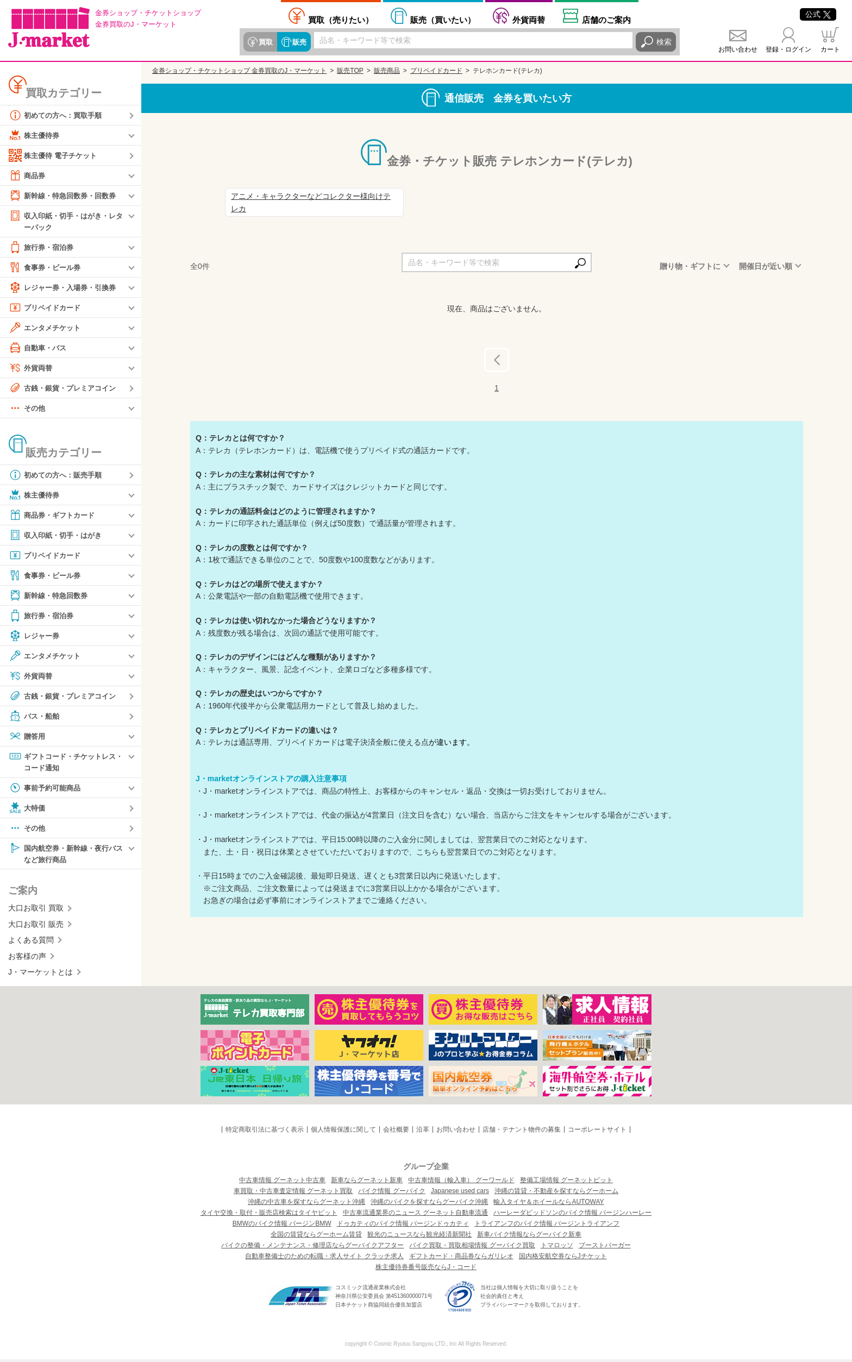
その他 (28, 408)
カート (830, 49)
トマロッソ (557, 1248)
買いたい (442, 19)
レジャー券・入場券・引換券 (66, 287)
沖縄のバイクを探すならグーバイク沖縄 (429, 1204)
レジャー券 (35, 636)
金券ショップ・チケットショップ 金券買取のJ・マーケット (239, 70)
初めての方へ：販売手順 (58, 475)
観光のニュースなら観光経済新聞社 (419, 1237)
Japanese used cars (460, 1193)
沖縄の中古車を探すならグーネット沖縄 (306, 1204)
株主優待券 (35, 135)
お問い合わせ (737, 49)
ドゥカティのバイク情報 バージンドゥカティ (403, 1226)
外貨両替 (528, 19)
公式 (818, 14)
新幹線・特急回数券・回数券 (66, 195)
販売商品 (387, 70)
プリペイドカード (47, 308)
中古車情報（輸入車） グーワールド (461, 1183)
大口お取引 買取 (36, 910)
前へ (505, 359)
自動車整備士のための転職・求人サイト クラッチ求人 (324, 1259)
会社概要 (396, 1132)
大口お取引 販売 (36, 926)
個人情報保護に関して (343, 1132)
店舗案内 (606, 19)
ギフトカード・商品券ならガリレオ (461, 1259)
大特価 (28, 809)
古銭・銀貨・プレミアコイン (66, 388)
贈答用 (28, 736)
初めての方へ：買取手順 (58, 115)
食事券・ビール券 (47, 267)
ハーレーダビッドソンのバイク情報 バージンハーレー (572, 1215)
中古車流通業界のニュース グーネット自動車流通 (415, 1215)
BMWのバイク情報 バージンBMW (282, 1226)
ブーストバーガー (605, 1248)
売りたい (340, 19)
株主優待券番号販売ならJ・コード (426, 1269)
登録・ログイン (788, 49)
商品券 (28, 175)
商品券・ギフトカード (54, 515)
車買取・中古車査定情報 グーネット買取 (293, 1193)
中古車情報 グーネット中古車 (282, 1183)
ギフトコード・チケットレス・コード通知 (62, 762)
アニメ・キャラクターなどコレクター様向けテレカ (311, 202)
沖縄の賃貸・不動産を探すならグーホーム (556, 1193)
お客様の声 (27, 958)
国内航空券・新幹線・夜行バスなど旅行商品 (66, 855)
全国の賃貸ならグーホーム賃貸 (316, 1237)
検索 (664, 41)
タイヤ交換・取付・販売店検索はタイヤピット (269, 1215)
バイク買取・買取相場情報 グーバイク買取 (472, 1248)
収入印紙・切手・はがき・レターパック (66, 221)
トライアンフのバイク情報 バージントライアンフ (546, 1226)
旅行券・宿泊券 (43, 247)
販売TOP (350, 70)
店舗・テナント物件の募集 (522, 1132)
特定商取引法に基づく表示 (264, 1132)
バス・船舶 (35, 716)
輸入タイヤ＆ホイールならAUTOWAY (548, 1204)
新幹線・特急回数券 (50, 595)
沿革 (422, 1132)
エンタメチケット (47, 328)
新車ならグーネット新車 (367, 1183)
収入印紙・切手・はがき (58, 535)
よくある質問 (31, 942)
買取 (265, 41)
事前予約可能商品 (47, 789)
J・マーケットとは (40, 974)
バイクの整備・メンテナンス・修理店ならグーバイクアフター (312, 1248)
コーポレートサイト (597, 1132)
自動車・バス (39, 348)
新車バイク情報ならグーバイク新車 (529, 1237)
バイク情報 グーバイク (391, 1193)
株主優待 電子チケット (55, 155)
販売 (297, 41)
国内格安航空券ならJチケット (563, 1259)
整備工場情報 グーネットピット (566, 1183)
